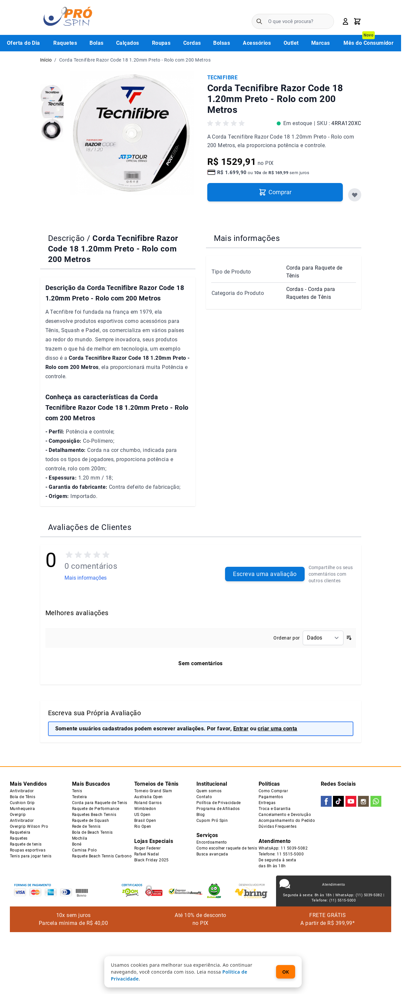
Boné (77, 844)
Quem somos (209, 791)
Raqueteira (20, 832)
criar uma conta (277, 728)
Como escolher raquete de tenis (226, 848)
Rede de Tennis (86, 826)
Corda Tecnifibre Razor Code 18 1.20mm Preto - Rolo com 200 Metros (135, 60)
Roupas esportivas (27, 850)
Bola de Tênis (22, 797)
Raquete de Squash (90, 820)
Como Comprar (273, 791)
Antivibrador (22, 791)
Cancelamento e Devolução (285, 814)
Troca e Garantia (275, 808)
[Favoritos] (354, 194)
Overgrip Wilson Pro (29, 826)
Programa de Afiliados (218, 808)
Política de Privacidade (218, 802)
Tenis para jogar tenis (31, 856)
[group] (52, 92)
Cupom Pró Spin (212, 820)
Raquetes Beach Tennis (94, 814)
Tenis (77, 791)
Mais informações (85, 578)
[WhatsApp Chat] (388, 976)
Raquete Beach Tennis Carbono (102, 856)
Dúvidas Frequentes (278, 826)
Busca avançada (212, 854)
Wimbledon (145, 808)
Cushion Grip (22, 802)
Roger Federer (147, 848)
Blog (200, 814)
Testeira (79, 797)
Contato (204, 797)
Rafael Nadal (146, 854)
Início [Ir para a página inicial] (46, 60)
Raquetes (19, 838)
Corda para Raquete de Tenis (99, 802)
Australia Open (148, 797)
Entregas (267, 802)
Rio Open (142, 826)
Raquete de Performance (95, 808)
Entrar (241, 728)
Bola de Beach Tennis (92, 832)
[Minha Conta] (345, 21)
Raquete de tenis (26, 844)
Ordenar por (286, 638)
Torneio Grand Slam (153, 791)
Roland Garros (148, 802)
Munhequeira (22, 808)
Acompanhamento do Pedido (287, 820)
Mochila (79, 838)
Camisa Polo (84, 850)
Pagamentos (271, 797)
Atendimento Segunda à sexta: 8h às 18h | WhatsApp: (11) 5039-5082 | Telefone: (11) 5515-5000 (333, 892)
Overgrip (18, 814)
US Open (142, 814)
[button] (227, 124)
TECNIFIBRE (222, 77)
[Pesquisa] (259, 21)
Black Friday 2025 (151, 860)
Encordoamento (211, 842)
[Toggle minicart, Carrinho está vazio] (357, 21)
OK (285, 972)
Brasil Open (145, 820)
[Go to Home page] (67, 17)
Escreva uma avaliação (264, 573)
